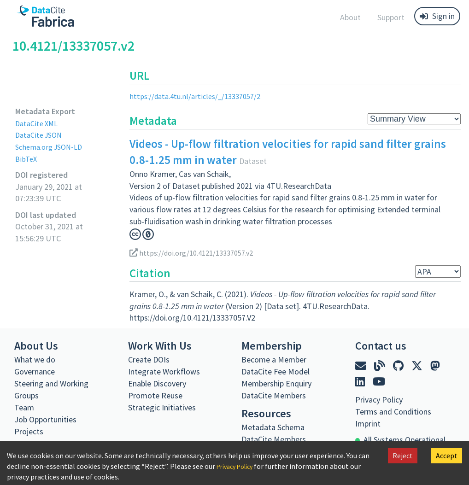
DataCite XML (38, 123)
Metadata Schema (273, 427)
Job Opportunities (45, 419)
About (350, 17)
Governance (34, 371)
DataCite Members (273, 395)
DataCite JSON (41, 134)
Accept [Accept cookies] (446, 455)
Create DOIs (149, 359)
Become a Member (273, 359)
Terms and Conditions (393, 411)
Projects (28, 431)
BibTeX (27, 158)
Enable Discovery (157, 383)
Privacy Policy (238, 466)
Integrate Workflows (164, 371)
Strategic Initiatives (162, 407)
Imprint (368, 423)
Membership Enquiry (276, 383)
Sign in (437, 16)
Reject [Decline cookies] (403, 455)
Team (24, 407)
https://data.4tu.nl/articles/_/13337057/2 (200, 96)
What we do (34, 359)
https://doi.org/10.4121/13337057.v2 (197, 252)
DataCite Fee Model (275, 371)
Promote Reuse (155, 395)
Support (391, 17)
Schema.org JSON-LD (52, 146)
